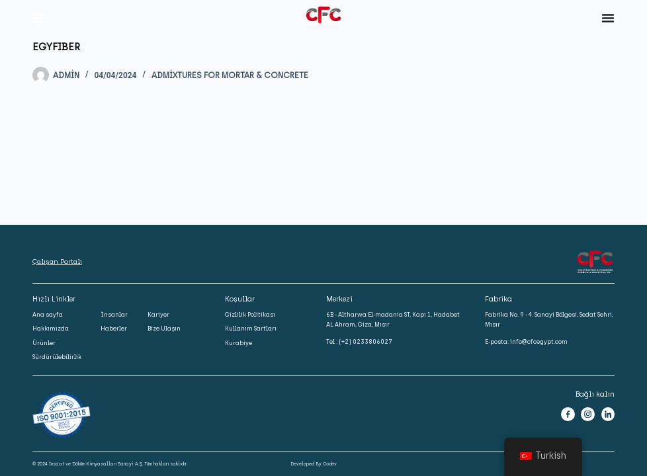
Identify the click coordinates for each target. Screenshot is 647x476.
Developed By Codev (313, 464)
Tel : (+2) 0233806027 (359, 341)
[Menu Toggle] (39, 17)
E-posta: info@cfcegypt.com (526, 341)
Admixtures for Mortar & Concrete (229, 75)
